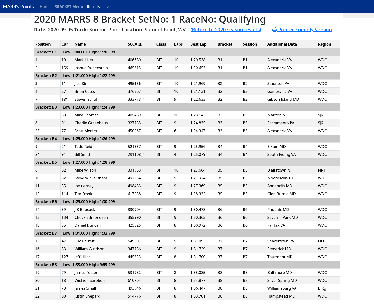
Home (45, 6)
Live (107, 6)
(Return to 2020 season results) (226, 29)
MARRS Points (18, 6)
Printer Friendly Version (302, 29)
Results (93, 6)
